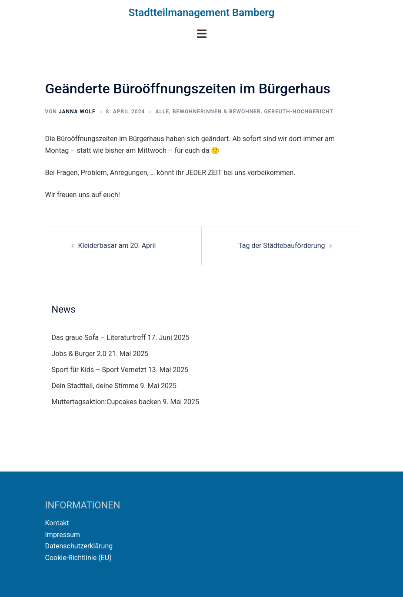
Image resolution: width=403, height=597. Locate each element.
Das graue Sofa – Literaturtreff (99, 337)
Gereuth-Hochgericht (298, 112)
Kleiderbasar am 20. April (117, 245)
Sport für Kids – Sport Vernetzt (99, 370)
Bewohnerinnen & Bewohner (217, 112)
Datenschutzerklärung (79, 546)
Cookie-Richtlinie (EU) (78, 558)
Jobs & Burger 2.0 (79, 354)
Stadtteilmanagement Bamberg (202, 13)
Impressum (62, 535)
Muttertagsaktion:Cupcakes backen (106, 402)
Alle (162, 112)
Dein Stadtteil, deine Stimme (95, 386)
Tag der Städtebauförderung (281, 245)
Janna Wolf (77, 112)
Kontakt (57, 523)
